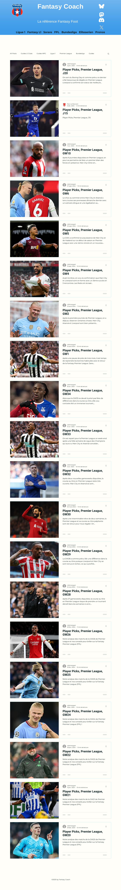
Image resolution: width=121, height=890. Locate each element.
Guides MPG (41, 53)
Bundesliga (80, 53)
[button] (108, 54)
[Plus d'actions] (107, 64)
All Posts (13, 53)
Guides (91, 53)
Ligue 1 (52, 53)
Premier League (66, 53)
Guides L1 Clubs (26, 53)
